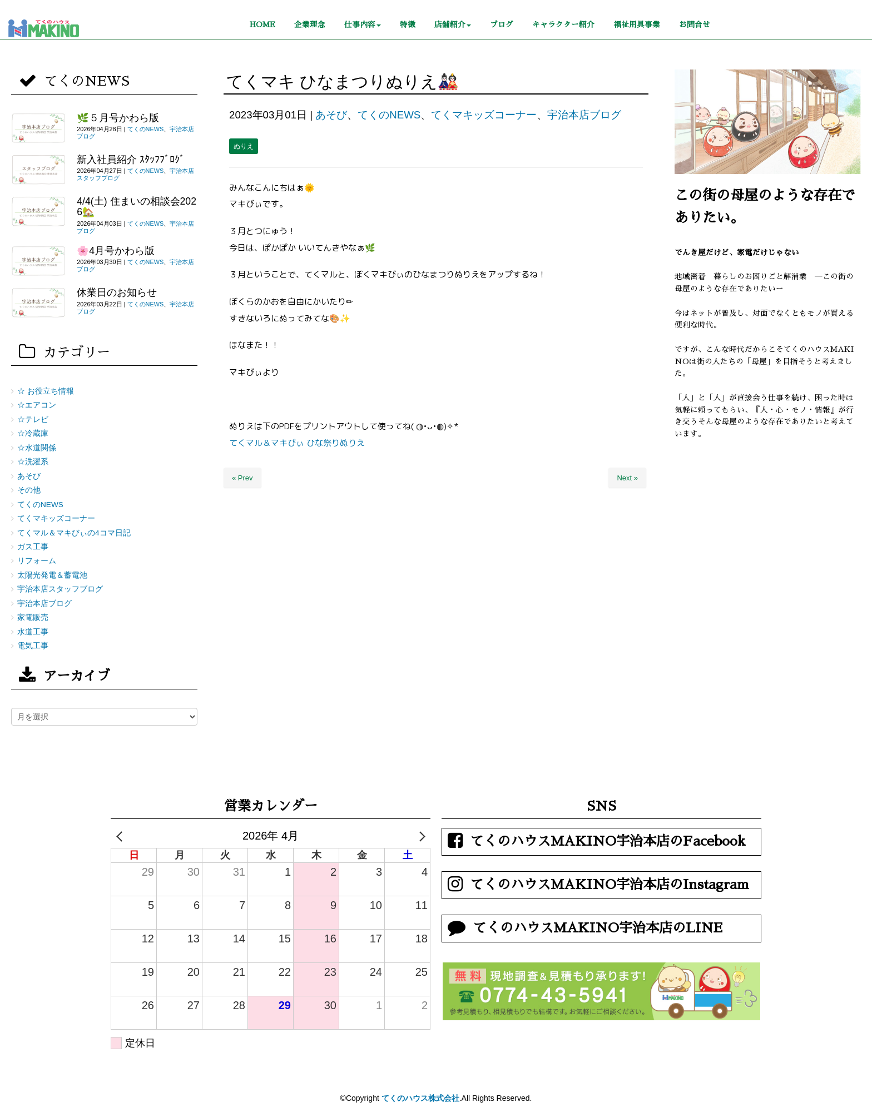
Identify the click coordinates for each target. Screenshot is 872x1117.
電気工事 (32, 646)
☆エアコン (36, 405)
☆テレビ (32, 419)
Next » (627, 478)
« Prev (242, 478)
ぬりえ (244, 146)
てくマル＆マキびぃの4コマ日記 (74, 533)
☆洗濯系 (32, 462)
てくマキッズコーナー (484, 115)
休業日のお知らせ (117, 292)
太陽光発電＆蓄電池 (52, 575)
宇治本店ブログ (584, 115)
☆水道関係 (36, 448)
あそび (331, 115)
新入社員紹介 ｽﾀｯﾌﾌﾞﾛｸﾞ (131, 159)
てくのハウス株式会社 (420, 1098)
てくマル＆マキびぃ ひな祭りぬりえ (297, 443)
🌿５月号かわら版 (118, 117)
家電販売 (32, 617)
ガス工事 (32, 547)
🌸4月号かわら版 (116, 250)
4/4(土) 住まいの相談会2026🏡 (136, 206)
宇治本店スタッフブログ (60, 589)
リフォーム (36, 561)
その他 (29, 490)
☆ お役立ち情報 (45, 391)
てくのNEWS (389, 115)
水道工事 (32, 632)
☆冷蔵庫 (32, 433)
